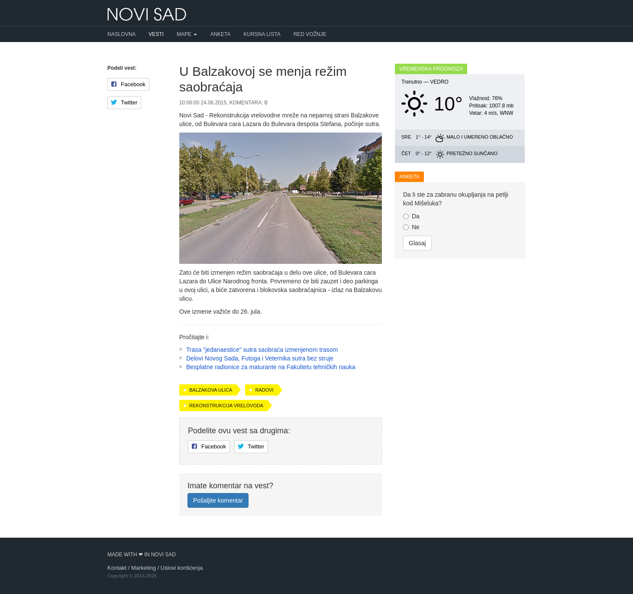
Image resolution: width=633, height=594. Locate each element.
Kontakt (116, 568)
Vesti (156, 34)
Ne (411, 227)
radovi (264, 390)
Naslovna (121, 34)
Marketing (143, 568)
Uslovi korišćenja (182, 568)
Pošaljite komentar (218, 500)
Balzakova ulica (210, 390)
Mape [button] (187, 34)
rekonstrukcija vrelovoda (226, 405)
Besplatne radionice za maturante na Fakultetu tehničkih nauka (270, 367)
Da (411, 216)
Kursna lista (262, 34)
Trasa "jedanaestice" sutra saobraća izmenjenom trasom (262, 349)
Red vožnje (310, 34)
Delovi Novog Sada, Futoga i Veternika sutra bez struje (259, 358)
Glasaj (417, 243)
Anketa (220, 34)
